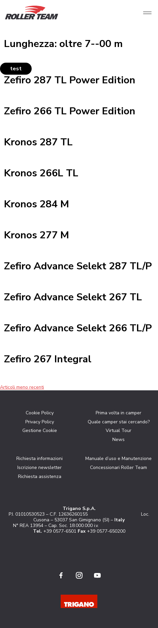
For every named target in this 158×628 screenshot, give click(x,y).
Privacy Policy (39, 422)
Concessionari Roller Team (118, 467)
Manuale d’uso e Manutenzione (118, 458)
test (16, 68)
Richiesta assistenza (39, 476)
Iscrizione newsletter (39, 467)
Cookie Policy (40, 413)
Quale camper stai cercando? (119, 422)
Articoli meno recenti (22, 387)
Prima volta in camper (118, 413)
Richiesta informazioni (39, 458)
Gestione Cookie (39, 430)
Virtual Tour (118, 430)
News (118, 439)
